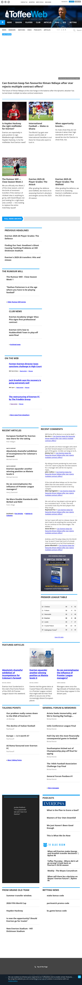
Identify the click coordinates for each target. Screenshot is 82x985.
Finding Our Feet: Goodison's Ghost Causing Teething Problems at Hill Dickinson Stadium (22, 248)
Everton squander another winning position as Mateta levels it (19, 471)
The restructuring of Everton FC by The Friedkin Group (24, 398)
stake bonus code (55, 895)
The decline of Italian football (20, 725)
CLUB (38, 22)
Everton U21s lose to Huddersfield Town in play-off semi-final (23, 332)
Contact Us (24, 2)
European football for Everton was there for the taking (20, 437)
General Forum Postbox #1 (60, 776)
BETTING (73, 22)
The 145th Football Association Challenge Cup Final (62, 765)
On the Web (12, 358)
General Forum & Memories (59, 707)
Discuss (31, 371)
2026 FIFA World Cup (16, 903)
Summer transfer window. (19, 895)
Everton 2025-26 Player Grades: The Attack (38, 182)
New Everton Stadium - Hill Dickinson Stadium (19, 929)
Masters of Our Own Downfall (61, 817)
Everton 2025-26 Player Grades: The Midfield (64, 182)
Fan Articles (19, 514)
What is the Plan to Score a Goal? (63, 810)
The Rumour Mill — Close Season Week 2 (12, 180)
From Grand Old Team (15, 890)
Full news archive (13, 219)
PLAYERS (28, 22)
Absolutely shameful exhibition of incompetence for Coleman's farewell (21, 454)
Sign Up (77, 1)
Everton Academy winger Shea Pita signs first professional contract (24, 319)
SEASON (18, 22)
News (4, 30)
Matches (21, 30)
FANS (57, 22)
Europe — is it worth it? (17, 735)
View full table (59, 637)
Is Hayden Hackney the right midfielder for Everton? (12, 126)
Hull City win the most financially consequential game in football (63, 737)
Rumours (12, 30)
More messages (53, 788)
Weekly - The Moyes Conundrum (62, 870)
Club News (15, 311)
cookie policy (12, 981)
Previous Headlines (17, 230)
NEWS (9, 22)
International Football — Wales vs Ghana (38, 126)
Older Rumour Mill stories (17, 302)
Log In (71, 1)
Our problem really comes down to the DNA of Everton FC (22, 714)
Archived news (15, 344)
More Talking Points (15, 760)
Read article (23, 371)
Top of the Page (41, 967)
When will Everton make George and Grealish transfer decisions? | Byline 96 (63, 853)
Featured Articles (13, 644)
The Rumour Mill (12, 271)
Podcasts (38, 30)
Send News (48, 2)
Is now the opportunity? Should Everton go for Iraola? (21, 919)
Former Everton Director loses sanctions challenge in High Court (25, 365)
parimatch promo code (58, 903)
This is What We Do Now (58, 835)
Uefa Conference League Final (61, 725)
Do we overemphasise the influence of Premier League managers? (20, 486)
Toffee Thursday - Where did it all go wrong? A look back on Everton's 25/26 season (63, 863)
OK (79, 977)
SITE (64, 22)
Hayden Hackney (14, 910)
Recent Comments (52, 429)
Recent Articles (11, 430)
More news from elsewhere (19, 415)
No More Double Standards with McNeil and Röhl (22, 500)
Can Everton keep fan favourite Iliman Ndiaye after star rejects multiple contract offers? (37, 84)
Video (29, 30)
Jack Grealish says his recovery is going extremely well (25, 381)
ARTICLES (47, 22)
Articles (47, 30)
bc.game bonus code (57, 910)
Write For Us (39, 2)
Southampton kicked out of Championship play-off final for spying (62, 751)
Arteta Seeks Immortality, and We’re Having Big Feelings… (61, 714)
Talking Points (11, 707)
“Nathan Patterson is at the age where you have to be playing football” (21, 290)
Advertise (32, 2)
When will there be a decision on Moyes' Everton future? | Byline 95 (63, 878)
